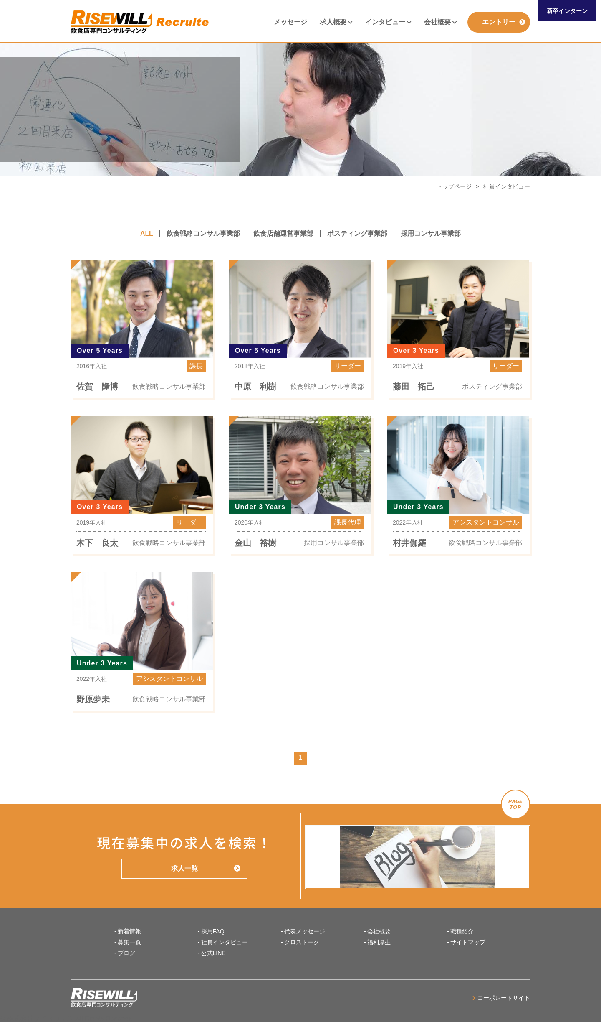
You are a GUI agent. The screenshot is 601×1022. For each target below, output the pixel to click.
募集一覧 (129, 942)
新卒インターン (567, 11)
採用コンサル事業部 (432, 233)
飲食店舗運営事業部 (284, 233)
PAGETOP (515, 803)
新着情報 (129, 931)
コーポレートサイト (501, 997)
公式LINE (213, 953)
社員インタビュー (224, 942)
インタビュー (388, 22)
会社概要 (440, 22)
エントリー (503, 21)
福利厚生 (379, 942)
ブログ (126, 953)
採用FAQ (213, 931)
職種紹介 (462, 931)
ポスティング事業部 (358, 233)
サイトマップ (467, 942)
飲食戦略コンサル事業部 (203, 233)
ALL (145, 233)
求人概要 (336, 22)
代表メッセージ (304, 931)
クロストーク (301, 942)
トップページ (454, 186)
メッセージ (290, 22)
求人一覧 (205, 868)
